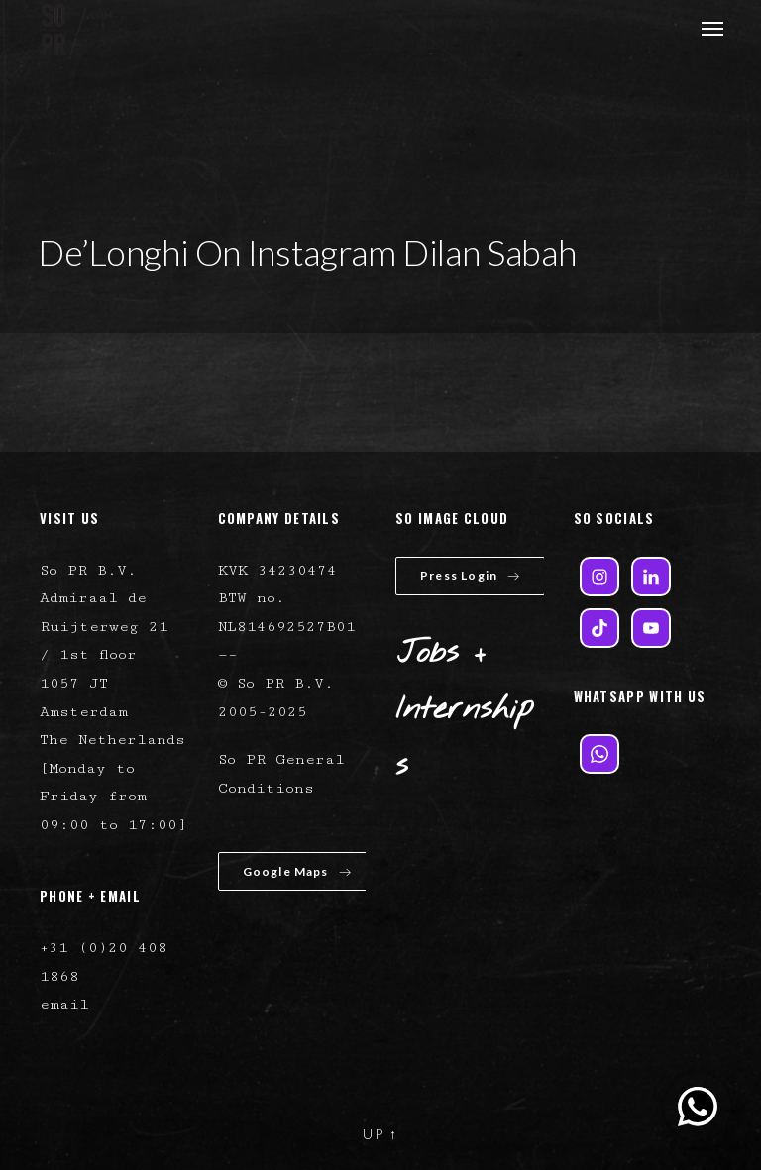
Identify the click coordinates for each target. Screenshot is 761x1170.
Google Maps (297, 871)
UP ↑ (380, 1133)
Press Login (470, 575)
